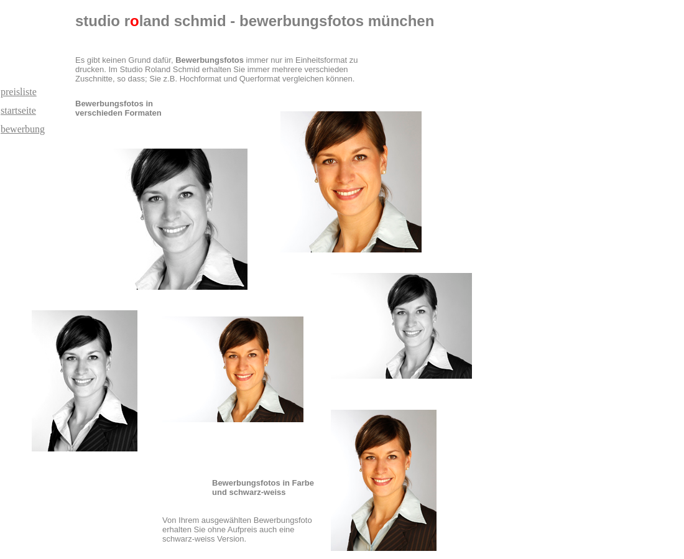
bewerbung (23, 129)
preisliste (19, 91)
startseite (18, 110)
